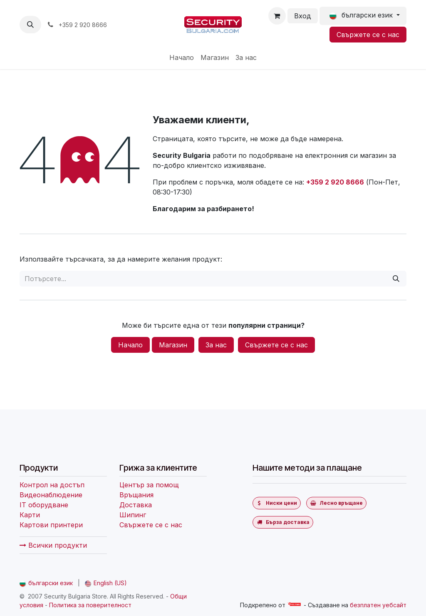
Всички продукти (53, 545)
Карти (30, 515)
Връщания (136, 495)
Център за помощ (149, 485)
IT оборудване (44, 505)
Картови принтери (51, 525)
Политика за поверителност (90, 605)
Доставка (135, 505)
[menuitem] (181, 57)
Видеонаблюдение (51, 495)
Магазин (173, 345)
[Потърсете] (396, 279)
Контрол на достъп (52, 485)
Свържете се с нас (368, 34)
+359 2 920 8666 (335, 182)
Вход (302, 16)
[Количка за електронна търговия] (277, 16)
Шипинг (132, 515)
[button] (30, 24)
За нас (216, 345)
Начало (130, 345)
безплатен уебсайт (378, 605)
